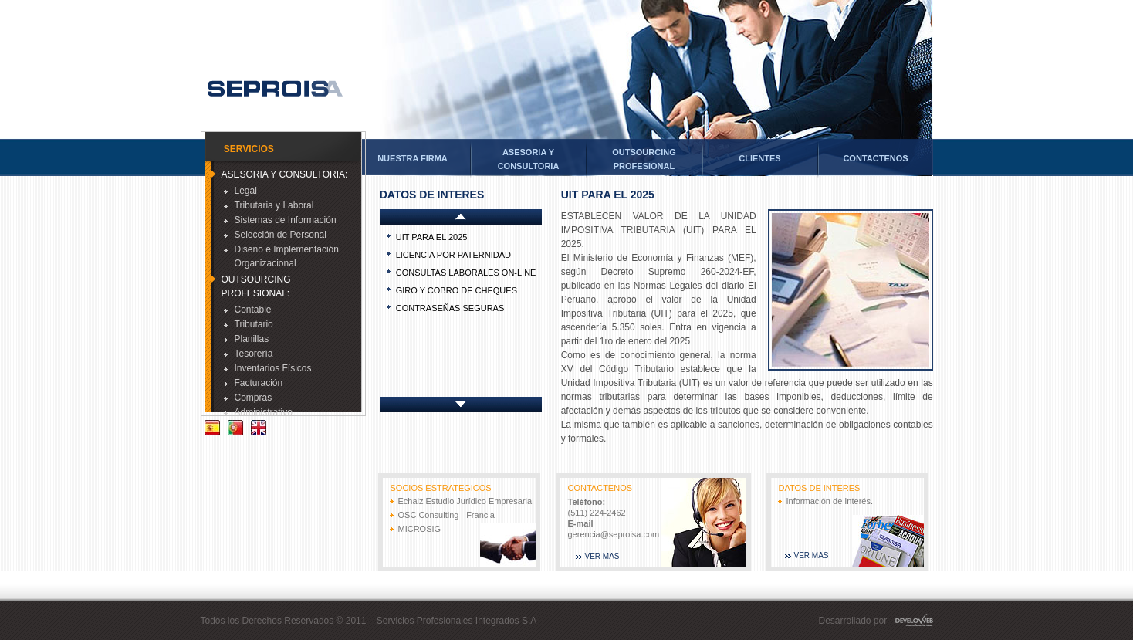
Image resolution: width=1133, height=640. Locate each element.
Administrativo (258, 412)
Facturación (253, 383)
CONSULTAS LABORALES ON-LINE (466, 272)
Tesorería (248, 353)
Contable (248, 309)
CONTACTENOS (875, 158)
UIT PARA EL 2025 (432, 237)
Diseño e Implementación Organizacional (281, 256)
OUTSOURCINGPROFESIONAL (644, 159)
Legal (240, 190)
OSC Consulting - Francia (446, 515)
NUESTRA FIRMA (412, 158)
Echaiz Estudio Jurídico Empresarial (466, 501)
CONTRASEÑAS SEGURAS (450, 308)
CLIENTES (759, 158)
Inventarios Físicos (268, 368)
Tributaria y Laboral (269, 205)
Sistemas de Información (280, 220)
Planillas (246, 339)
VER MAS (602, 556)
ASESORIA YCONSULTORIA (529, 159)
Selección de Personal (275, 234)
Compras (248, 397)
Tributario (248, 324)
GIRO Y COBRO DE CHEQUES (456, 290)
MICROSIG (419, 528)
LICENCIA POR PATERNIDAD (453, 254)
